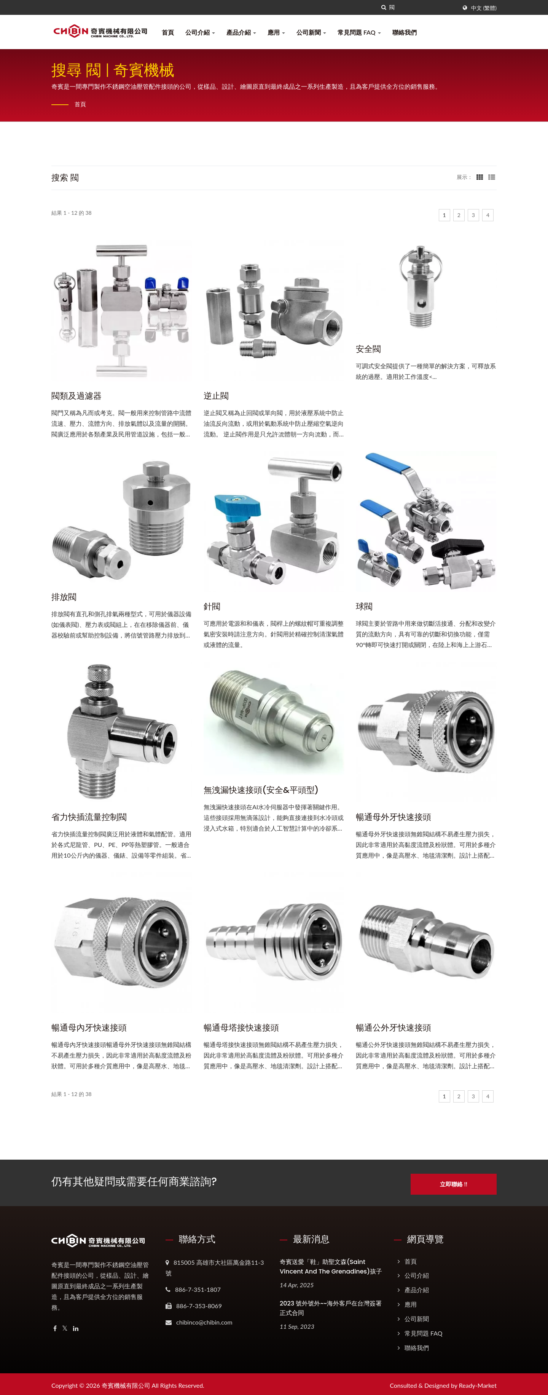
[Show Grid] (480, 177)
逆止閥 (216, 396)
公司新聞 (311, 32)
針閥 (212, 606)
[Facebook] (55, 1325)
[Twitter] (65, 1325)
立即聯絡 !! (459, 1181)
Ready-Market (478, 1382)
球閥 (364, 606)
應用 (276, 32)
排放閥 (63, 597)
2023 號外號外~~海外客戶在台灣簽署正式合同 (331, 1306)
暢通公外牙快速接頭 (393, 1028)
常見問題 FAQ (359, 32)
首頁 (168, 32)
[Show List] (492, 177)
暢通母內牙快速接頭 (89, 1028)
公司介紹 (200, 32)
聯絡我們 (404, 32)
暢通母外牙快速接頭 (393, 817)
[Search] (423, 7)
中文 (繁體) (484, 8)
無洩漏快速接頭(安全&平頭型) (261, 790)
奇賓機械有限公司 (126, 1382)
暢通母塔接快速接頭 (241, 1028)
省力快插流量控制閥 (89, 817)
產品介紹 (241, 32)
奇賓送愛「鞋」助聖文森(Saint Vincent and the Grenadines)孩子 (331, 1264)
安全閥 (368, 349)
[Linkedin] (75, 1325)
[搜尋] (383, 7)
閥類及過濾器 (76, 396)
